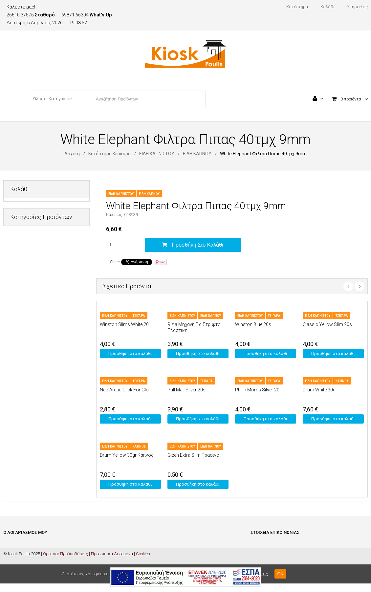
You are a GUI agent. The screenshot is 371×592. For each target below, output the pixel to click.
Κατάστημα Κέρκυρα (109, 153)
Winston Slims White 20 (124, 324)
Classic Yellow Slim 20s (327, 324)
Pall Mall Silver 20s (186, 389)
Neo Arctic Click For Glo (124, 389)
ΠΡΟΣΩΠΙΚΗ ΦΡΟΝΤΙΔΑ (32, 372)
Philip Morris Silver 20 (257, 389)
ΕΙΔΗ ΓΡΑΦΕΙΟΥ (24, 291)
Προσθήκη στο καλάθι (197, 245)
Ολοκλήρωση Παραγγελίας (29, 565)
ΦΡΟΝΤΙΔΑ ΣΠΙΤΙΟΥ (28, 404)
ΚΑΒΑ (15, 323)
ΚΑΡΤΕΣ (17, 340)
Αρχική (72, 153)
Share (115, 262)
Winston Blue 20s (253, 324)
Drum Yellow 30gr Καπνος (127, 455)
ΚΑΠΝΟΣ (342, 381)
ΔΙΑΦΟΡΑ (19, 275)
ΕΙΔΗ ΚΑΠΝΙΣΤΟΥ (156, 153)
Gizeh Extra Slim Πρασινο (193, 455)
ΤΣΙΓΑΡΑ (139, 316)
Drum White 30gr (320, 389)
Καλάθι (10, 555)
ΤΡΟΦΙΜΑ (19, 388)
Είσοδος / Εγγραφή (20, 545)
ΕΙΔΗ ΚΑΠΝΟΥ (197, 153)
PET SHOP (20, 259)
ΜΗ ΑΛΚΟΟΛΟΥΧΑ (27, 356)
